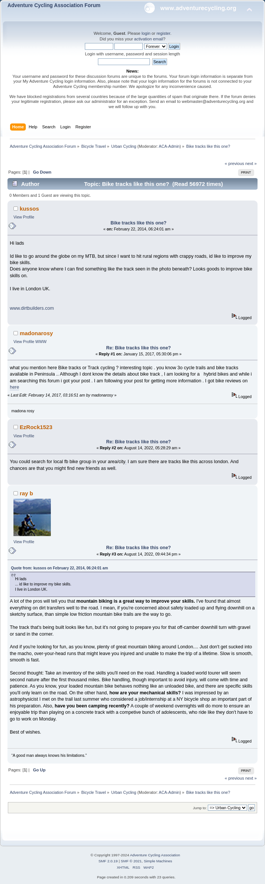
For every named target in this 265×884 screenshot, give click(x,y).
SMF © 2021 (131, 861)
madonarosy (36, 333)
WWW (41, 341)
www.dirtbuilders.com (32, 308)
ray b (26, 493)
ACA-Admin (169, 146)
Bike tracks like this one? (139, 223)
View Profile (23, 217)
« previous (234, 163)
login (146, 33)
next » (251, 163)
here (14, 387)
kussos (29, 208)
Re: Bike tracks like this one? (138, 348)
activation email (148, 39)
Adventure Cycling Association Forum (54, 5)
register (163, 33)
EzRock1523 (36, 427)
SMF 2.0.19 (108, 861)
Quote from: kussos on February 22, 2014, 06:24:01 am (59, 568)
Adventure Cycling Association (155, 855)
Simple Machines (158, 861)
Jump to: (200, 808)
